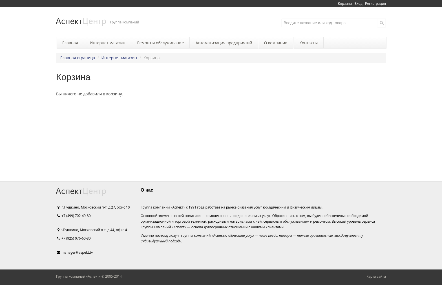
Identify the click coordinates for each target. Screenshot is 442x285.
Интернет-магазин (119, 57)
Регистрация (375, 3)
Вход (359, 3)
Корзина (345, 3)
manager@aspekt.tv (77, 252)
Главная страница (77, 57)
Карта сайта (376, 276)
